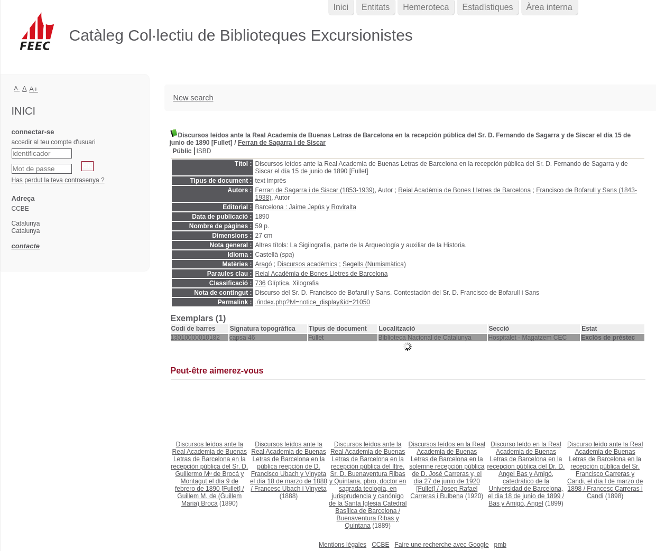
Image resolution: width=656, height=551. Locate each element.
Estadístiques (487, 7)
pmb (500, 544)
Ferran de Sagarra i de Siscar (282, 142)
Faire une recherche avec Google (441, 544)
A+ (33, 89)
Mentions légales (342, 544)
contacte (26, 246)
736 (260, 283)
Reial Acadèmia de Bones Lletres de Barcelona (464, 190)
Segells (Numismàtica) (374, 264)
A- (17, 88)
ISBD (204, 151)
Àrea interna (549, 7)
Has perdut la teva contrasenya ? (58, 180)
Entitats (376, 7)
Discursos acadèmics (307, 264)
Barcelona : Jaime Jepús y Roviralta (305, 207)
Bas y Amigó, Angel (515, 503)
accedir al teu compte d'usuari (54, 142)
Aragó (263, 264)
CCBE (380, 544)
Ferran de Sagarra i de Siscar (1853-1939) (315, 190)
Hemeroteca (426, 7)
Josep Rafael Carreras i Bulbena (443, 492)
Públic (182, 151)
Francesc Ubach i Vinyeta (290, 488)
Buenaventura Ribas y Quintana (368, 522)
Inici (341, 7)
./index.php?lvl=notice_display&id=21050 (313, 302)
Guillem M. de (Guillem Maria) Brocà (209, 499)
